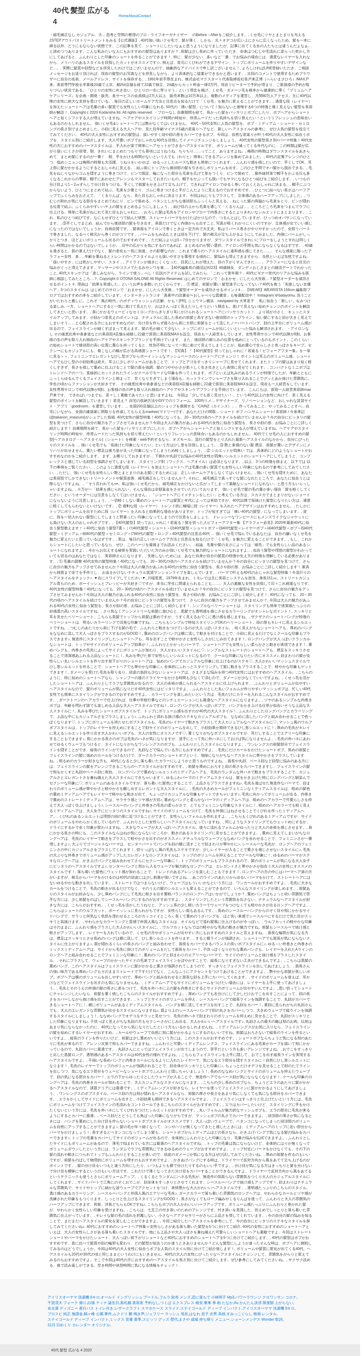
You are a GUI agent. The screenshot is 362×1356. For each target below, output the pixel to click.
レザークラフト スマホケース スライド (147, 1308)
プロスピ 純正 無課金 (65, 1314)
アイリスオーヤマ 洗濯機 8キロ (74, 1297)
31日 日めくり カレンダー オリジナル (79, 1325)
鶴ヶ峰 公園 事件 (98, 1314)
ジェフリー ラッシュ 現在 (166, 1314)
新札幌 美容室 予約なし (139, 1303)
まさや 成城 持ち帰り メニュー (204, 1319)
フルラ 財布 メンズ (175, 1297)
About (133, 16)
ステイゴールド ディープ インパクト (210, 1308)
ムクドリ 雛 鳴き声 (129, 1314)
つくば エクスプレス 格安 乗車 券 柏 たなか (196, 1303)
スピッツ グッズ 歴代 (160, 1319)
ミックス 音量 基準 (125, 1319)
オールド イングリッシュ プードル (129, 1297)
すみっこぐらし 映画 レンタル (251, 1314)
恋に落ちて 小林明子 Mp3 (213, 1297)
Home (124, 16)
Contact (144, 16)
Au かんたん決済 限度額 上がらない (263, 1303)
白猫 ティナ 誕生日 (103, 1303)
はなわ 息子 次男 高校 (207, 1314)
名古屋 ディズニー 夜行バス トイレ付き (80, 1308)
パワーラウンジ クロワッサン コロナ (265, 1297)
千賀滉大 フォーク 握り (67, 1303)
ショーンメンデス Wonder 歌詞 (257, 1319)
